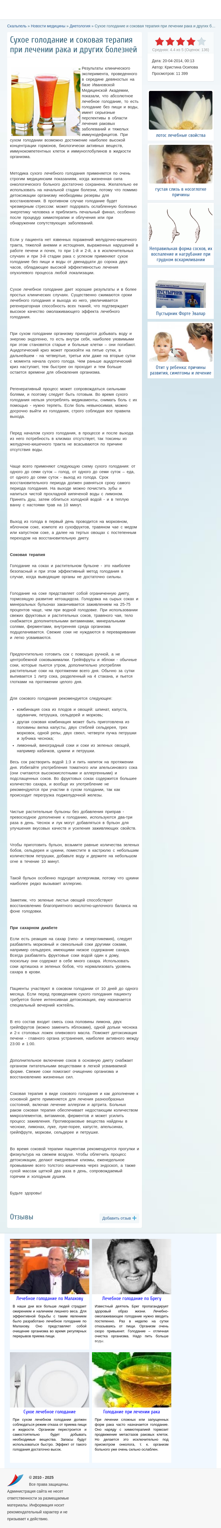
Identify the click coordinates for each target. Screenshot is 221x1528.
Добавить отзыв (116, 1218)
